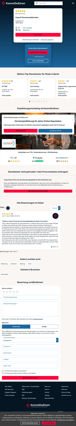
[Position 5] (39, 101)
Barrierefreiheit (49, 398)
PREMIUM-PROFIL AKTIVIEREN (38, 52)
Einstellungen (35, 386)
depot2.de (26, 30)
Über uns (47, 386)
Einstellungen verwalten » (65, 420)
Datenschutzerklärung (12, 373)
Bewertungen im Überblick (31, 39)
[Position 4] (36, 101)
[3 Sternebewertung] (10, 291)
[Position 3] (34, 101)
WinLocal (64, 389)
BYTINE (4, 86)
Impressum (64, 386)
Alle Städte (8, 386)
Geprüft (54, 246)
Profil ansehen (6, 95)
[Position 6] (41, 101)
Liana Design (34, 86)
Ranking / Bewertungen (29, 398)
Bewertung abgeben (47, 39)
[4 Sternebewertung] (13, 291)
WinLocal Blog (65, 392)
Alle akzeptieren (48, 423)
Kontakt (47, 395)
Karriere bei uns (66, 395)
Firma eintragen (10, 395)
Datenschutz (26, 386)
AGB (8, 371)
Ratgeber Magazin (10, 392)
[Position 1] (29, 101)
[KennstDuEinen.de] (13, 3)
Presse (47, 389)
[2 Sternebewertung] (7, 291)
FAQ (23, 395)
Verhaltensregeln (38, 319)
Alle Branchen (9, 389)
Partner (47, 392)
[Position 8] (46, 101)
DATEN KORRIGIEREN (38, 61)
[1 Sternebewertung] (3, 291)
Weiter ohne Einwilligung (30, 423)
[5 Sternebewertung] (17, 291)
